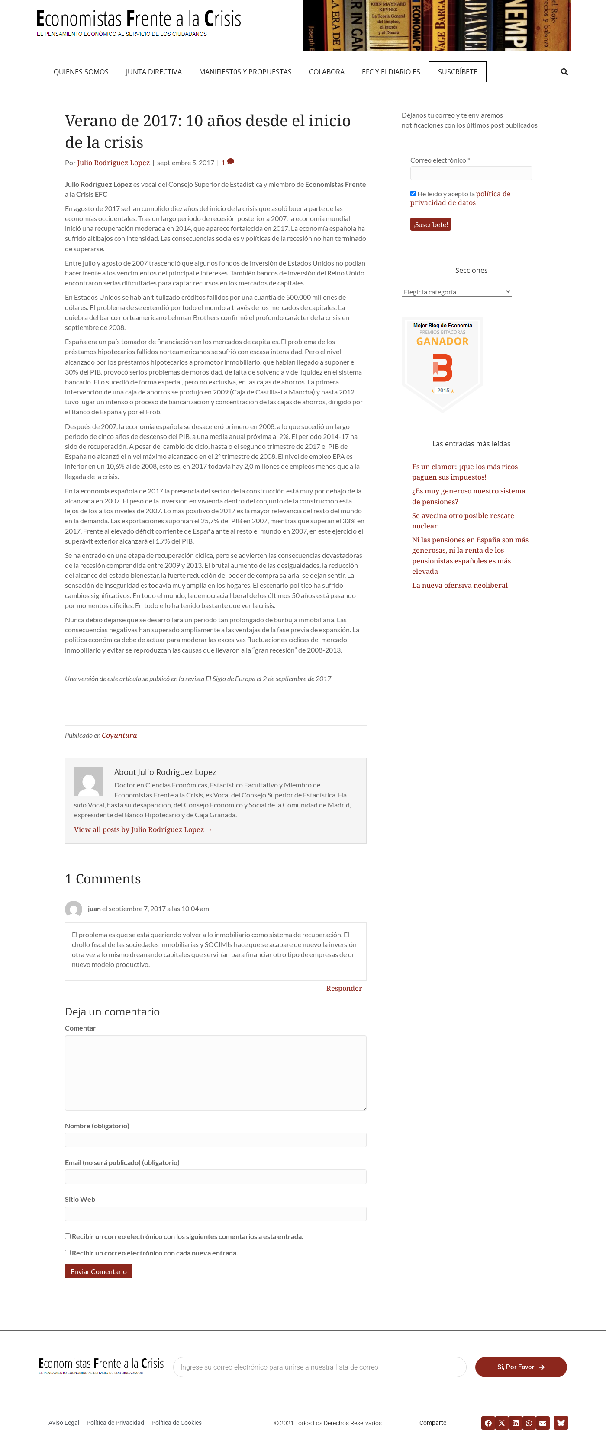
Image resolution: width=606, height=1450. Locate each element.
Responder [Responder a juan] (344, 988)
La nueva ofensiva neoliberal (460, 585)
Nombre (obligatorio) (97, 1125)
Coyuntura (119, 735)
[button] (564, 71)
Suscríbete (457, 72)
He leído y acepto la (460, 198)
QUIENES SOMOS (81, 72)
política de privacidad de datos (460, 198)
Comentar (80, 1028)
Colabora (327, 72)
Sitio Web (80, 1199)
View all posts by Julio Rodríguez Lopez (143, 829)
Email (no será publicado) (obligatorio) (122, 1162)
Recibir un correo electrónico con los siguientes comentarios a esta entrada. (187, 1236)
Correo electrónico (440, 160)
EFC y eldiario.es (391, 72)
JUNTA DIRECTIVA (154, 72)
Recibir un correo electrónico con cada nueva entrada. (155, 1252)
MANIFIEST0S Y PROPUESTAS (245, 72)
